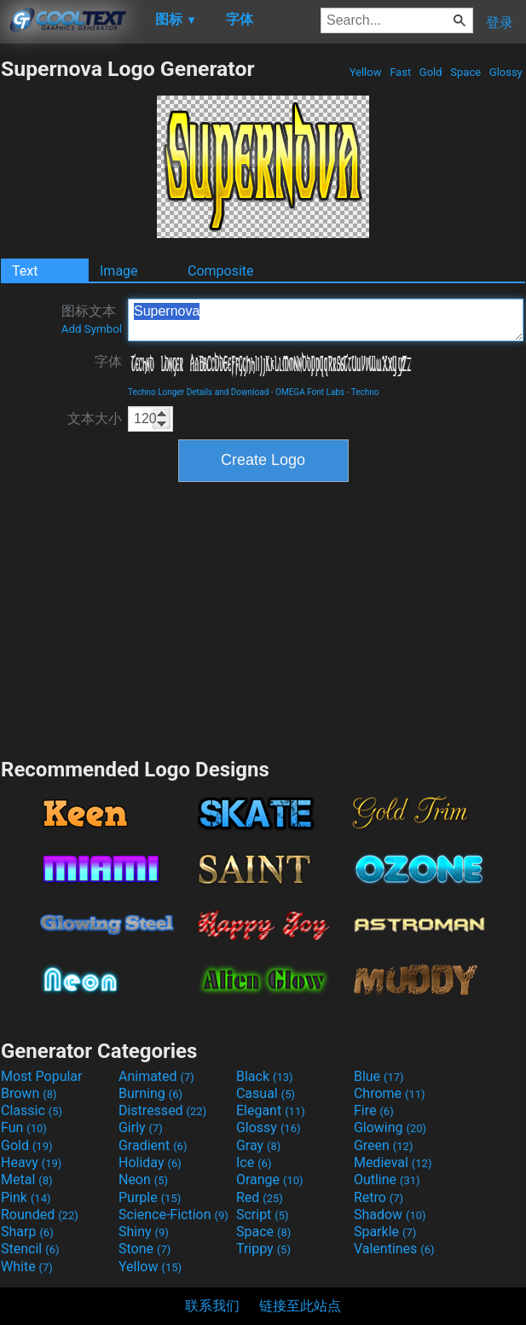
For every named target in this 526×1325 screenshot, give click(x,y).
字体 (108, 361)
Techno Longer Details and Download (198, 392)
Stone (144, 1249)
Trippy (263, 1249)
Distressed (162, 1110)
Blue (379, 1076)
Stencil (30, 1249)
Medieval (393, 1162)
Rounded (39, 1214)
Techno (365, 392)
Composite (221, 271)
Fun (24, 1127)
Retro (378, 1197)
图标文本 (91, 319)
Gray (258, 1145)
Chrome (389, 1093)
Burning (150, 1093)
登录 (499, 23)
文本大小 (94, 418)
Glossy (506, 72)
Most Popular (42, 1076)
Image (119, 271)
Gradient (152, 1145)
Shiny (143, 1231)
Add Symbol (91, 329)
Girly (140, 1127)
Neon (143, 1179)
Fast (400, 72)
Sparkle (385, 1231)
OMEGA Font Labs (309, 392)
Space (465, 72)
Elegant (270, 1110)
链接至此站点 (300, 1306)
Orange (269, 1179)
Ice (253, 1162)
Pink (26, 1197)
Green (383, 1145)
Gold (431, 72)
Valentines (394, 1249)
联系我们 (212, 1306)
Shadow (390, 1214)
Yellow (365, 72)
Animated (156, 1076)
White (27, 1266)
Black (264, 1076)
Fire (374, 1110)
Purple (149, 1197)
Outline (387, 1179)
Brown (28, 1093)
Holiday (150, 1162)
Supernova (325, 320)
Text (25, 271)
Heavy (31, 1162)
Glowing (390, 1127)
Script (262, 1214)
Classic (31, 1110)
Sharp (27, 1231)
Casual (265, 1093)
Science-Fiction (173, 1214)
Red (259, 1197)
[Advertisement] (263, 617)
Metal (27, 1179)
